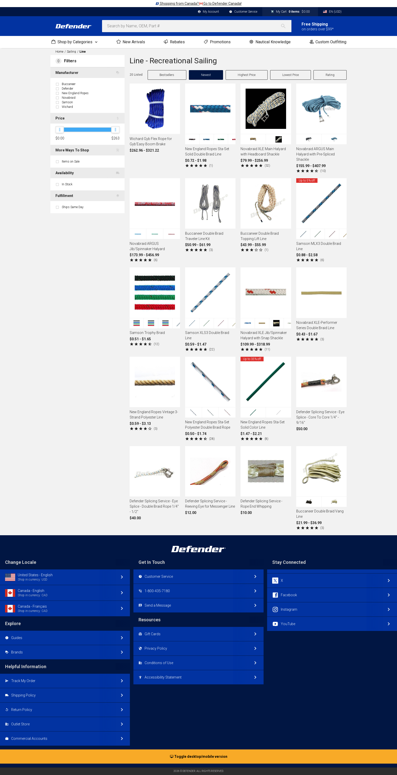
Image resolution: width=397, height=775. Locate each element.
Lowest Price (290, 75)
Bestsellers (167, 75)
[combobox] (196, 26)
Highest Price (246, 75)
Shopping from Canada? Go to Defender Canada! (198, 4)
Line (83, 51)
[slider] (59, 129)
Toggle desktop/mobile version (198, 756)
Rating (330, 75)
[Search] (285, 26)
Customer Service (243, 12)
